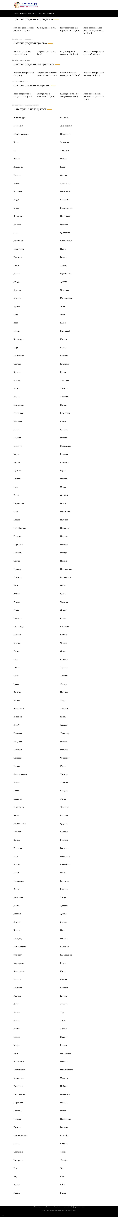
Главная (16, 13)
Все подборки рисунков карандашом (22, 39)
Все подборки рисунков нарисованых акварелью (25, 105)
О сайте (47, 1207)
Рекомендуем (32, 13)
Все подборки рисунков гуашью (21, 60)
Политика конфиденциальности (74, 1207)
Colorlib (2, 1216)
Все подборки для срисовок (19, 81)
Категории (23, 13)
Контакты (57, 1207)
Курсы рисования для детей (46, 13)
